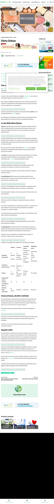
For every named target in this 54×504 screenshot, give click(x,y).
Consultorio (5, 423)
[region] (27, 83)
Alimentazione (5, 372)
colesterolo (11, 358)
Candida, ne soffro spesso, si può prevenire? (6, 426)
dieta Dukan (6, 88)
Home (3, 9)
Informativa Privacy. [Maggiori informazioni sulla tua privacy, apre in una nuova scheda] (37, 84)
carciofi (12, 159)
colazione (3, 310)
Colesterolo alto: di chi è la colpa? (32, 427)
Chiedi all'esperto (19, 424)
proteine (26, 98)
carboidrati (27, 96)
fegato (11, 352)
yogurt (26, 147)
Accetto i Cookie (41, 88)
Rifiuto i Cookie (30, 88)
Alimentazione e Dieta (9, 9)
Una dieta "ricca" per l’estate (30, 378)
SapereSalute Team (10, 55)
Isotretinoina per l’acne (19, 427)
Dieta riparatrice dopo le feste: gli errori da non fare (9, 379)
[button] (51, 2)
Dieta (15, 37)
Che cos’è (5, 73)
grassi (13, 113)
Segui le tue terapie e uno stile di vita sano (13, 109)
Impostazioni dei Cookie (14, 88)
